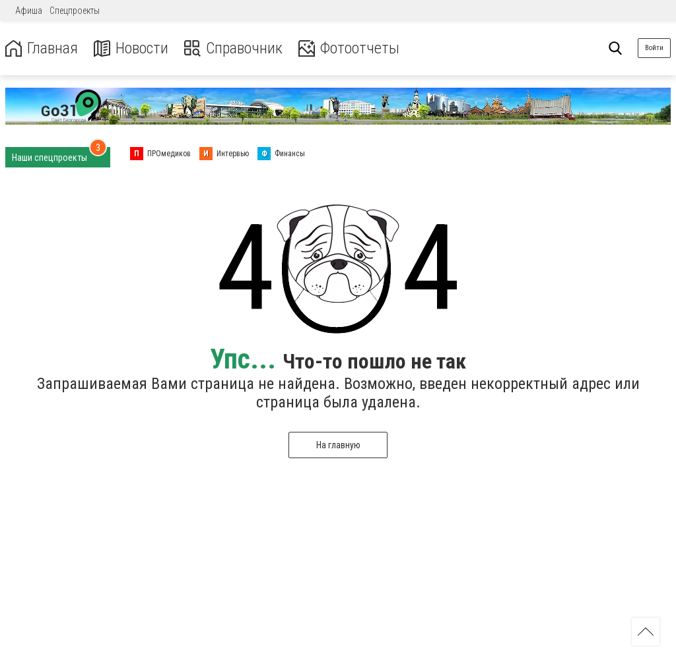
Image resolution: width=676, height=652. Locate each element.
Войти (654, 48)
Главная (41, 48)
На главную (338, 445)
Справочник (233, 48)
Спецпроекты (75, 10)
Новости (131, 48)
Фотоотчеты (348, 48)
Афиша (28, 10)
